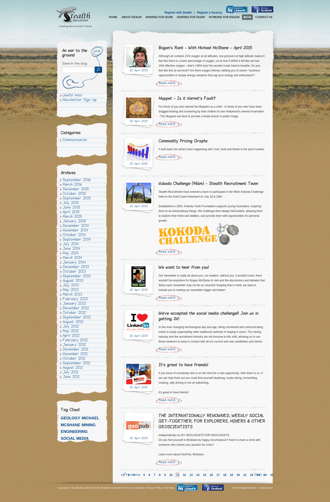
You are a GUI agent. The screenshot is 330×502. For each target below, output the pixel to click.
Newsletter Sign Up (80, 100)
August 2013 (73, 281)
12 (184, 475)
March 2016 (72, 185)
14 (197, 475)
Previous (131, 475)
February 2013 (75, 299)
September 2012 (77, 318)
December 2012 (76, 309)
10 (170, 475)
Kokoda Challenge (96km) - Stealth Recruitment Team (208, 184)
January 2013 (74, 304)
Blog (247, 17)
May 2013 (71, 290)
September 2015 (77, 199)
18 (224, 475)
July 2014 (71, 244)
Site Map (169, 487)
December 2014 (76, 226)
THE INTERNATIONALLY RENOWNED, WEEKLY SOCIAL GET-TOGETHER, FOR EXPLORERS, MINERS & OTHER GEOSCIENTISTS (212, 421)
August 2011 (73, 368)
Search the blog (74, 64)
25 (271, 475)
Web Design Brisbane (244, 487)
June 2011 (71, 377)
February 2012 (75, 341)
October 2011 (74, 359)
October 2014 (74, 235)
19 (231, 475)
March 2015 (72, 217)
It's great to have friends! (183, 365)
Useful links (72, 96)
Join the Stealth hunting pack (224, 17)
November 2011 (75, 354)
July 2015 (71, 203)
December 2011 (75, 350)
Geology (70, 418)
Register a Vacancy (209, 12)
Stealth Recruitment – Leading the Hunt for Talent (74, 17)
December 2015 (76, 189)
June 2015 (71, 208)
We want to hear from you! (184, 268)
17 (218, 475)
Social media (75, 438)
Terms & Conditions (133, 487)
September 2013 (77, 276)
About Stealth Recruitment (131, 17)
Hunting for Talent (190, 17)
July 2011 (70, 373)
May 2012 (71, 331)
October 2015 (74, 194)
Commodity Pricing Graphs (183, 141)
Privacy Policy (154, 487)
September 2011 (76, 363)
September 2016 (77, 180)
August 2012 (73, 322)
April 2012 (71, 336)
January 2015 (74, 222)
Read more (167, 83)
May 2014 (71, 254)
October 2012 (74, 313)
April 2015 (71, 212)
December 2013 (76, 267)
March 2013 (72, 295)
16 (211, 475)
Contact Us (264, 17)
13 (191, 475)
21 (244, 475)
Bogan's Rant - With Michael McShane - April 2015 (205, 48)
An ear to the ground (74, 53)
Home (113, 17)
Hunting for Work (159, 17)
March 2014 (72, 258)
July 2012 (71, 327)
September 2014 (77, 240)
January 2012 (74, 345)
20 (238, 475)
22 (251, 475)
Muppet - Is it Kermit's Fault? (187, 99)
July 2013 (71, 286)
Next (258, 475)
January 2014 (74, 263)
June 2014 (71, 249)
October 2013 (74, 272)
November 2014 (75, 231)
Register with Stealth (178, 12)
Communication (75, 140)
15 (204, 475)
